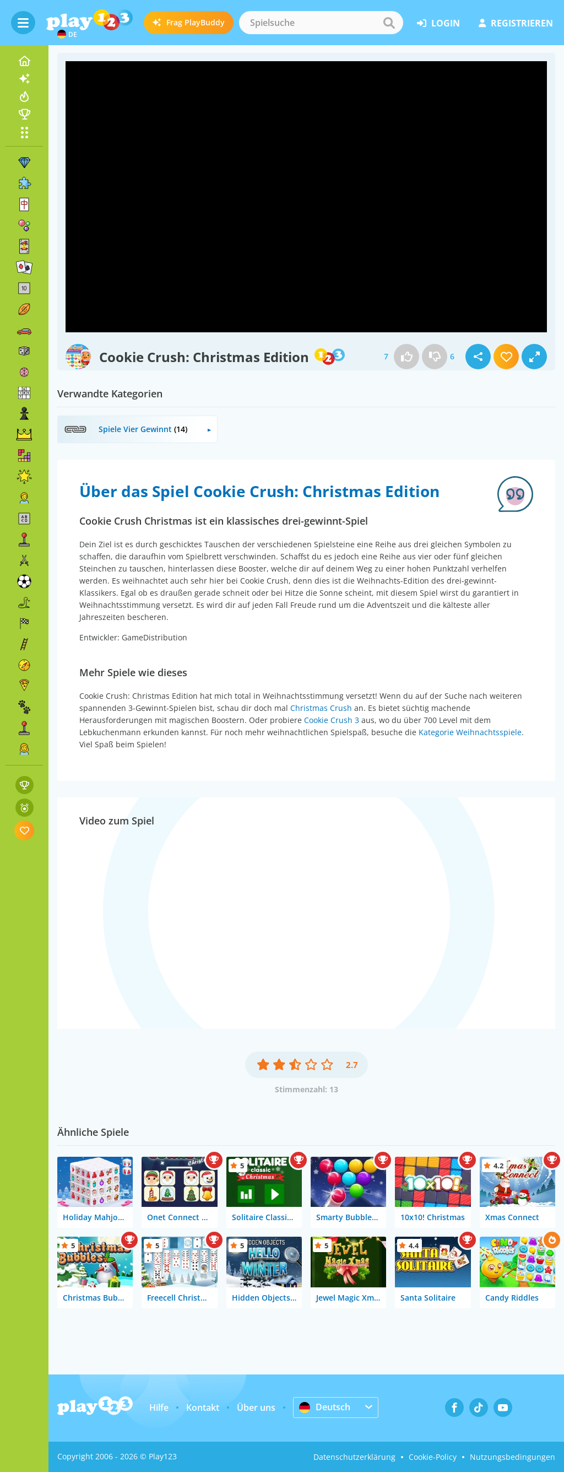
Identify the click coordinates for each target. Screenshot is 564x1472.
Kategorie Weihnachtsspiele (470, 732)
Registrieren (516, 23)
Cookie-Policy (433, 1457)
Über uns (256, 1407)
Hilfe (159, 1407)
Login (438, 23)
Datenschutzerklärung (354, 1457)
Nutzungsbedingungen (512, 1457)
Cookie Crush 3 (331, 720)
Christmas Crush (321, 708)
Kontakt (202, 1407)
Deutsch (324, 1407)
